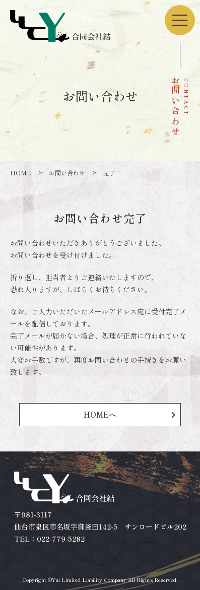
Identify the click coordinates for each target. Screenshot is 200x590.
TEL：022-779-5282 (49, 539)
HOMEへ (100, 414)
